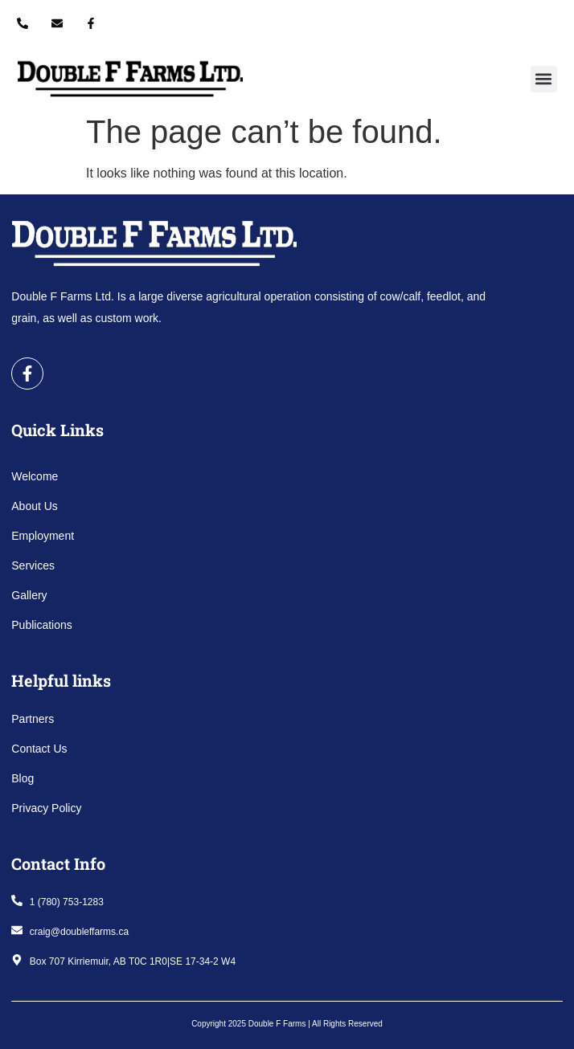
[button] (544, 79)
